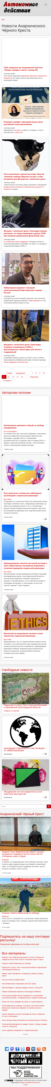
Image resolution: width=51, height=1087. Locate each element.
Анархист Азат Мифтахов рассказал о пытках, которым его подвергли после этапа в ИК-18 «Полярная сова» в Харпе (23, 854)
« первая (9, 373)
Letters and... (19, 132)
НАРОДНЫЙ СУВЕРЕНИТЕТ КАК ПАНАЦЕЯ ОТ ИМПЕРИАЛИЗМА (24, 749)
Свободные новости (17, 670)
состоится (17, 130)
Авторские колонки (16, 392)
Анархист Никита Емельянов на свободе (20, 913)
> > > (26, 1034)
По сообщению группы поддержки (16, 242)
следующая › (34, 377)
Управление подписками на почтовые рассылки (19, 944)
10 (44, 373)
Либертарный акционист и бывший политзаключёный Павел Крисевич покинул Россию (23, 290)
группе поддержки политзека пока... (16, 362)
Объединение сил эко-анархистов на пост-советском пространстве (23, 793)
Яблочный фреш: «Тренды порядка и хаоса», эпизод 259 (22, 988)
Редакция (5, 860)
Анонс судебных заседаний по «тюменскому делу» (20, 1030)
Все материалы (14, 953)
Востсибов (7, 499)
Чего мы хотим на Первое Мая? (13, 980)
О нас (25, 1085)
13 (13, 377)
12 (8, 377)
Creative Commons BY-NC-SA (29, 1082)
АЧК (3, 19)
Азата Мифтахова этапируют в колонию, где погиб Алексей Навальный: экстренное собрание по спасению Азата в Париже (23, 1008)
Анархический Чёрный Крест (22, 814)
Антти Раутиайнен (10, 431)
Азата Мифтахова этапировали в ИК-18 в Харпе (19, 984)
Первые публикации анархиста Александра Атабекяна (21, 991)
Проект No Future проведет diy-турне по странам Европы (22, 1002)
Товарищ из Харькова (11, 711)
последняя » (7, 380)
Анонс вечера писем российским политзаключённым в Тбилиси (24, 1020)
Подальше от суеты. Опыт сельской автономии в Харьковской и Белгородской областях (25, 706)
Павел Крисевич (34, 300)
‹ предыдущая (20, 373)
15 (22, 377)
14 (17, 377)
